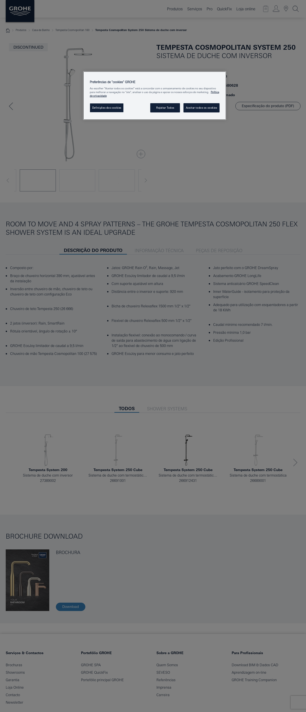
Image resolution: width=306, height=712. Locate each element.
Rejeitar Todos (165, 107)
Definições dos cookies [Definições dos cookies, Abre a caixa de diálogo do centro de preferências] (106, 107)
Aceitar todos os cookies (201, 107)
